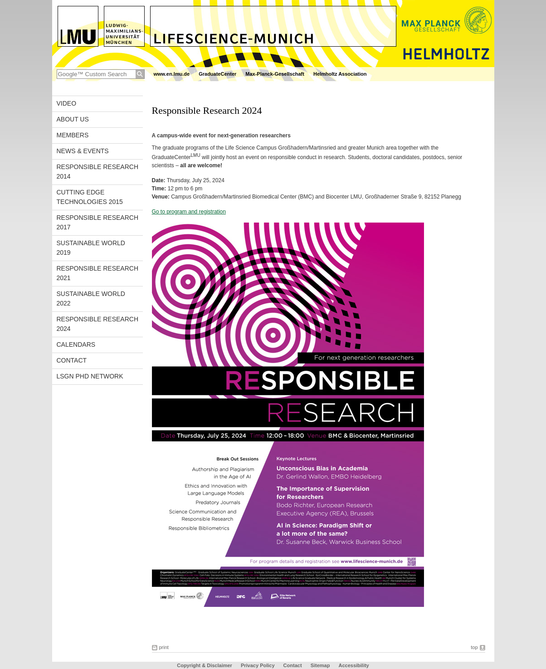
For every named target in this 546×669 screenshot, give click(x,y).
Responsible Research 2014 (98, 171)
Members (73, 135)
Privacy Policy (258, 665)
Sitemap (320, 665)
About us (73, 119)
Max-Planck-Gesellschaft (274, 74)
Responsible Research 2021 (98, 273)
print (164, 647)
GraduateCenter (217, 74)
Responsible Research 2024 (98, 323)
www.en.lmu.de (172, 74)
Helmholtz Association (340, 74)
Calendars (76, 344)
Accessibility (353, 665)
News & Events (83, 151)
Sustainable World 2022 (91, 298)
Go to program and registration (189, 211)
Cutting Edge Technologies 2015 (90, 197)
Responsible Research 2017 (98, 222)
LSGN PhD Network (90, 376)
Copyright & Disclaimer (204, 665)
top (474, 647)
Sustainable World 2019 (91, 247)
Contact (72, 360)
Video (67, 103)
